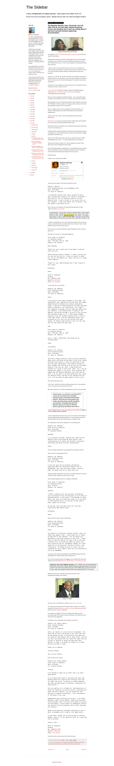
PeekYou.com (70, 178)
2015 (31, 116)
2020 (31, 105)
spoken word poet (69, 608)
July (33, 134)
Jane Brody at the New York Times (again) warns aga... (37, 154)
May (33, 161)
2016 (31, 114)
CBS (53, 742)
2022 (31, 100)
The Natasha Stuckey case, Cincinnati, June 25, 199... (37, 138)
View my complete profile (34, 90)
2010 (31, 175)
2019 (31, 107)
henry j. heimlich (69, 742)
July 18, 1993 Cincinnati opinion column (67, 54)
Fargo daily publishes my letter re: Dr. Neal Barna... (37, 147)
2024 (31, 96)
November (34, 127)
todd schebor (70, 743)
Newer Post (50, 749)
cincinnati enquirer (57, 742)
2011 (31, 172)
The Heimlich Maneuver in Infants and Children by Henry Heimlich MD (66, 410)
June (33, 136)
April (33, 163)
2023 (31, 98)
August (33, 131)
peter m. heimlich (64, 743)
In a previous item (52, 90)
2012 (31, 123)
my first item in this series (75, 603)
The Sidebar (37, 7)
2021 (31, 102)
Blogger (59, 762)
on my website (60, 208)
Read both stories (52, 121)
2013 (31, 120)
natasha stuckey (57, 743)
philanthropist (80, 608)
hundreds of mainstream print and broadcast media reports (36, 69)
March (33, 165)
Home (67, 749)
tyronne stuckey (77, 743)
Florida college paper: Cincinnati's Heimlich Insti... (36, 143)
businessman (62, 608)
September (34, 129)
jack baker (82, 742)
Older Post (84, 749)
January (33, 169)
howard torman (77, 742)
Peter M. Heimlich (34, 34)
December (34, 125)
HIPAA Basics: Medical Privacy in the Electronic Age (72, 560)
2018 (31, 109)
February (34, 167)
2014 (31, 118)
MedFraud (78, 13)
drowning (64, 742)
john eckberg (51, 743)
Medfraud (57, 280)
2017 (31, 111)
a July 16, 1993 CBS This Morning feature (64, 92)
